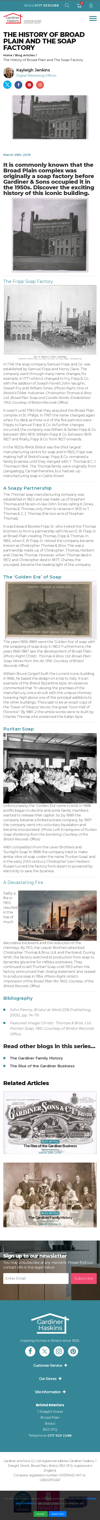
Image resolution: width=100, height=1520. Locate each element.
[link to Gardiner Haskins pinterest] (73, 1351)
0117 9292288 (47, 5)
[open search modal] (66, 6)
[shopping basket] (79, 7)
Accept (40, 1513)
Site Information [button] (48, 1392)
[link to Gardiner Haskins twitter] (44, 1351)
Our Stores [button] (47, 1379)
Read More (58, 1513)
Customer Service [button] (47, 1365)
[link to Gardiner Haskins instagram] (59, 1351)
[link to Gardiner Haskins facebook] (30, 1351)
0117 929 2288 (59, 1435)
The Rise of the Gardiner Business (42, 1066)
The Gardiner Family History (36, 1058)
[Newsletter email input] (36, 1278)
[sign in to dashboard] (91, 6)
